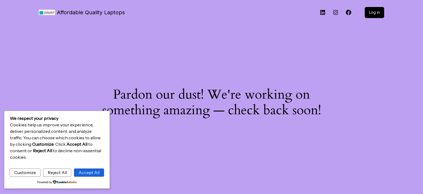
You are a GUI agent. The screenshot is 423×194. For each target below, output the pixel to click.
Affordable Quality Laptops (91, 12)
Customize (25, 172)
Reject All (57, 172)
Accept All (89, 172)
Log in (374, 12)
